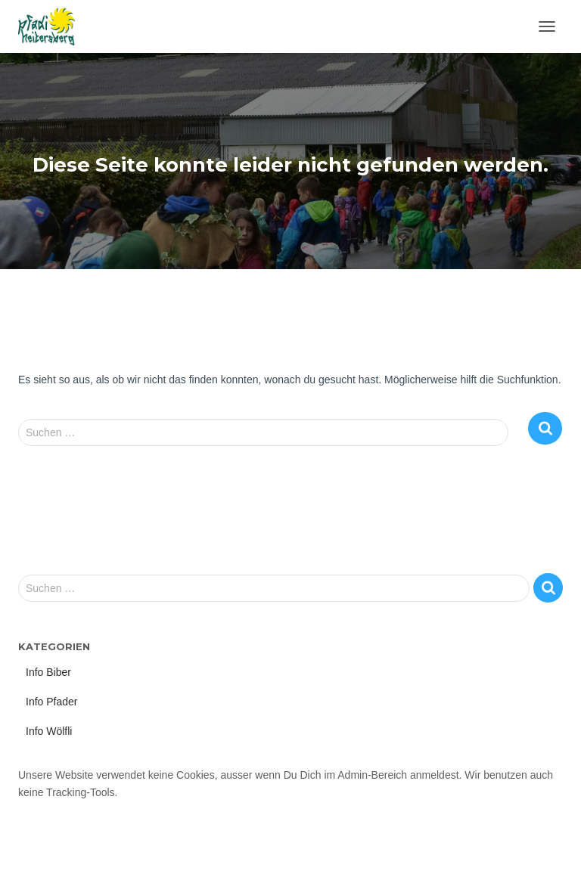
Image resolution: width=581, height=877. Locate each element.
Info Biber (48, 672)
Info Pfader (52, 702)
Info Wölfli (49, 731)
